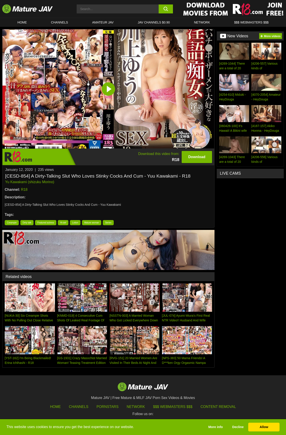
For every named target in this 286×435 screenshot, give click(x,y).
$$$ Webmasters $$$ (172, 407)
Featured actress (45, 222)
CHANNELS (59, 22)
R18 (24, 189)
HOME (22, 22)
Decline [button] (238, 427)
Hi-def (63, 222)
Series (108, 222)
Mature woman (91, 222)
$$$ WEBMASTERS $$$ (251, 22)
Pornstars (107, 407)
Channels (78, 407)
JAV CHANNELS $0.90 (154, 22)
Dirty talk (27, 222)
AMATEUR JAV (103, 22)
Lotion (75, 222)
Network (202, 22)
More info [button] (215, 427)
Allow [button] (264, 427)
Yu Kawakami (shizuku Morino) (29, 182)
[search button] (166, 8)
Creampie (12, 222)
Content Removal (218, 407)
